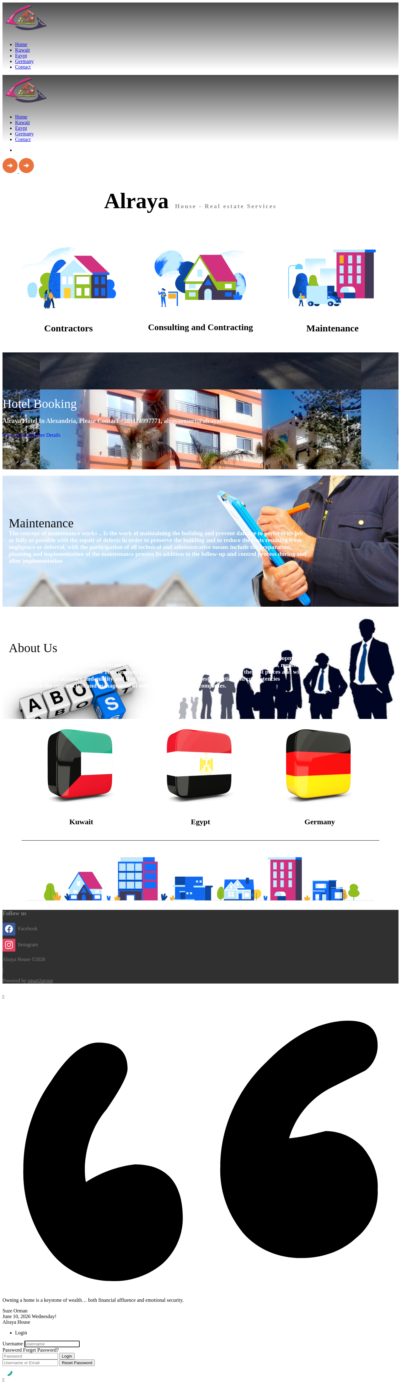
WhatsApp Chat (18, 435)
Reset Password (77, 1362)
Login (67, 1356)
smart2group (40, 980)
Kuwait (22, 50)
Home (21, 44)
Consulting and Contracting (200, 327)
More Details (47, 435)
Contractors (68, 328)
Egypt (21, 55)
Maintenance (332, 328)
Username (13, 1343)
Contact (23, 67)
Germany (24, 61)
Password (12, 1350)
